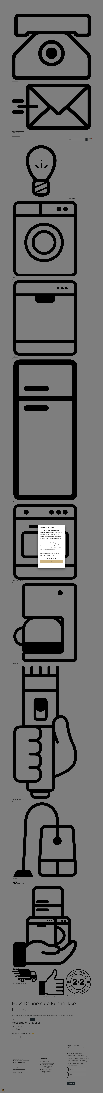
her (53, 555)
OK (51, 561)
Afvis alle (51, 565)
